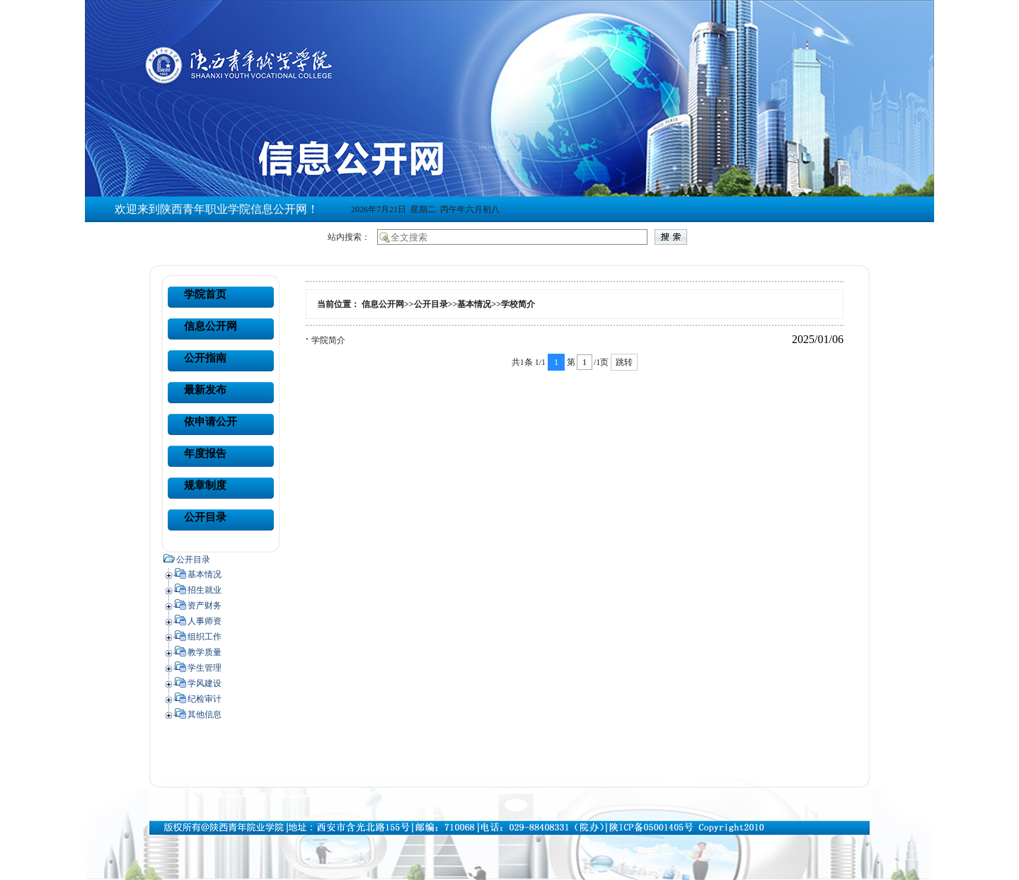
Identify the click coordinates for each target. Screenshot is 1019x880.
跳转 (624, 362)
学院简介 (328, 340)
